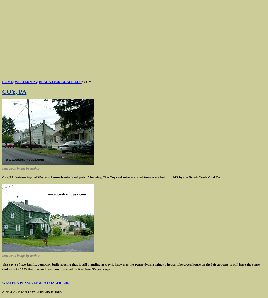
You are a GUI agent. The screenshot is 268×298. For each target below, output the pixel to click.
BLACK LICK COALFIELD (60, 82)
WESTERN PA (26, 82)
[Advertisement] (134, 38)
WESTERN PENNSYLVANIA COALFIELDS (35, 283)
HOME (7, 82)
